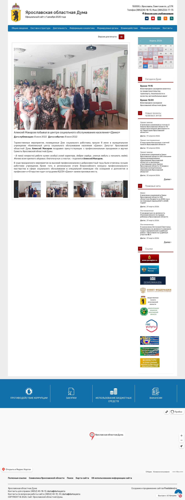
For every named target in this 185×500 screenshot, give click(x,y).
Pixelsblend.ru (170, 488)
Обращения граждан (150, 28)
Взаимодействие (129, 28)
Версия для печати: (108, 37)
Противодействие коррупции (29, 398)
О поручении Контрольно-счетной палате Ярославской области (154, 143)
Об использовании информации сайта (111, 478)
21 (145, 62)
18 (166, 58)
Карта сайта (82, 478)
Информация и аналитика (82, 28)
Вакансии (156, 398)
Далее (167, 179)
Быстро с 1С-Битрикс (167, 496)
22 (150, 62)
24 (160, 62)
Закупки (71, 398)
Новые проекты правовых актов (153, 114)
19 (171, 58)
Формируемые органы (107, 28)
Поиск (70, 478)
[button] (178, 493)
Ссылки (149, 249)
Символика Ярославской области (46, 478)
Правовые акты (153, 186)
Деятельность (60, 28)
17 (161, 58)
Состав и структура (40, 28)
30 (155, 66)
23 (155, 62)
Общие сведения (20, 28)
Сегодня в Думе (153, 79)
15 (150, 58)
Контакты (167, 28)
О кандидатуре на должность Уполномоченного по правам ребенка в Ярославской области (154, 215)
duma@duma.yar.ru (56, 491)
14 (145, 58)
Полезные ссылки (17, 478)
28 (145, 66)
